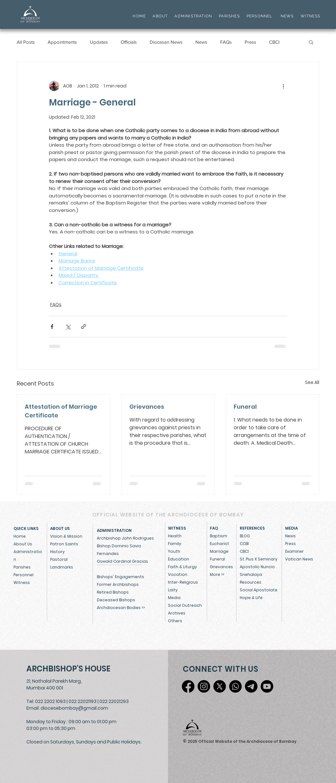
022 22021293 (114, 701)
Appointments (62, 42)
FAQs (226, 42)
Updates (99, 42)
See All (312, 382)
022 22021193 (83, 701)
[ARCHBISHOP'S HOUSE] (70, 668)
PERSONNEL (260, 16)
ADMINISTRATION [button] (193, 16)
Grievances (146, 407)
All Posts (26, 42)
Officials (129, 42)
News (201, 42)
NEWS (287, 16)
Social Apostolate (258, 590)
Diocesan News (166, 42)
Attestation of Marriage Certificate (61, 411)
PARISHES (229, 16)
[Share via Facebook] (52, 326)
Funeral (245, 407)
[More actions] (283, 86)
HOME (139, 16)
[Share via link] (83, 326)
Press (250, 42)
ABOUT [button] (160, 16)
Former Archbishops (118, 584)
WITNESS (309, 16)
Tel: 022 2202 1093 (46, 701)
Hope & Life (251, 597)
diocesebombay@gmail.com (74, 708)
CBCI (274, 42)
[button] (311, 41)
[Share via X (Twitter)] (68, 326)
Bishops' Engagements (120, 576)
